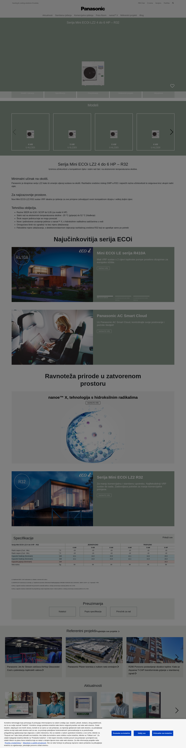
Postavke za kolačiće (121, 733)
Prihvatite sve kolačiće (162, 733)
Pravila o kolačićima (13, 743)
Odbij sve (142, 733)
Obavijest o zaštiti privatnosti (34, 743)
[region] (93, 733)
